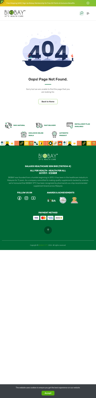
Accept (48, 393)
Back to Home (48, 101)
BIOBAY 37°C (43, 245)
